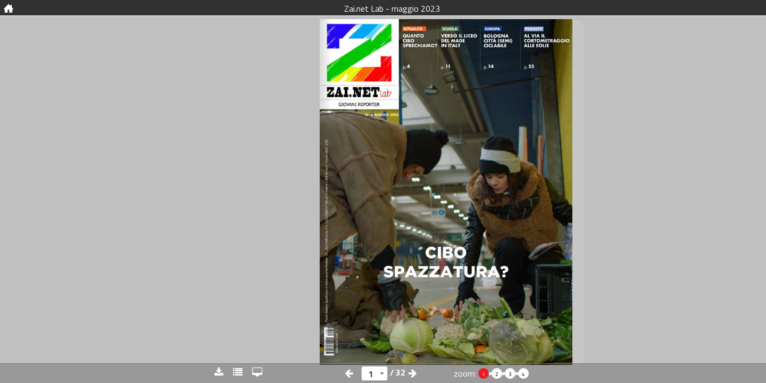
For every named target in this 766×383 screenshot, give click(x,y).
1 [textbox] (371, 374)
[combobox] (374, 373)
